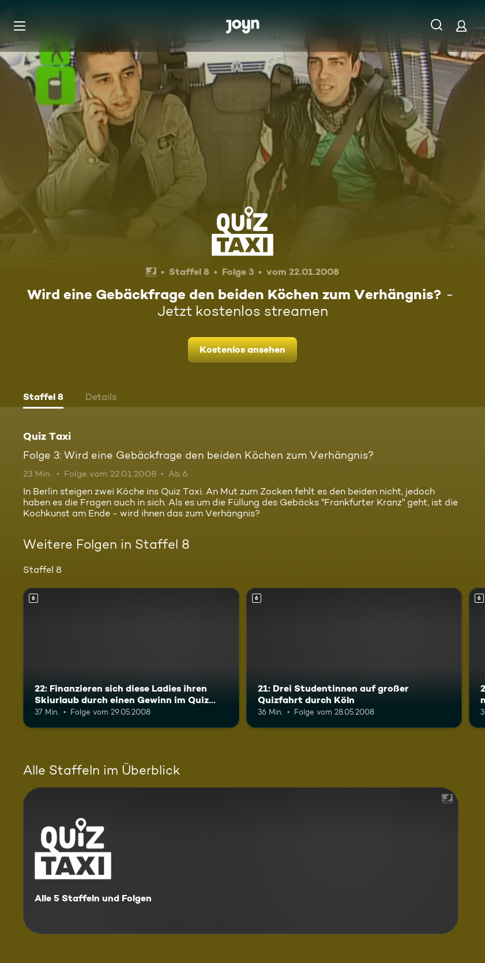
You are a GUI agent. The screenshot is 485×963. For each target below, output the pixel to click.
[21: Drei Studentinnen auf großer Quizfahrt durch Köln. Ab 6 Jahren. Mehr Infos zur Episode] (354, 658)
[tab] (43, 398)
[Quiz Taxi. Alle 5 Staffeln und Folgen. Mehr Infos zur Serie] (240, 860)
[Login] (461, 26)
